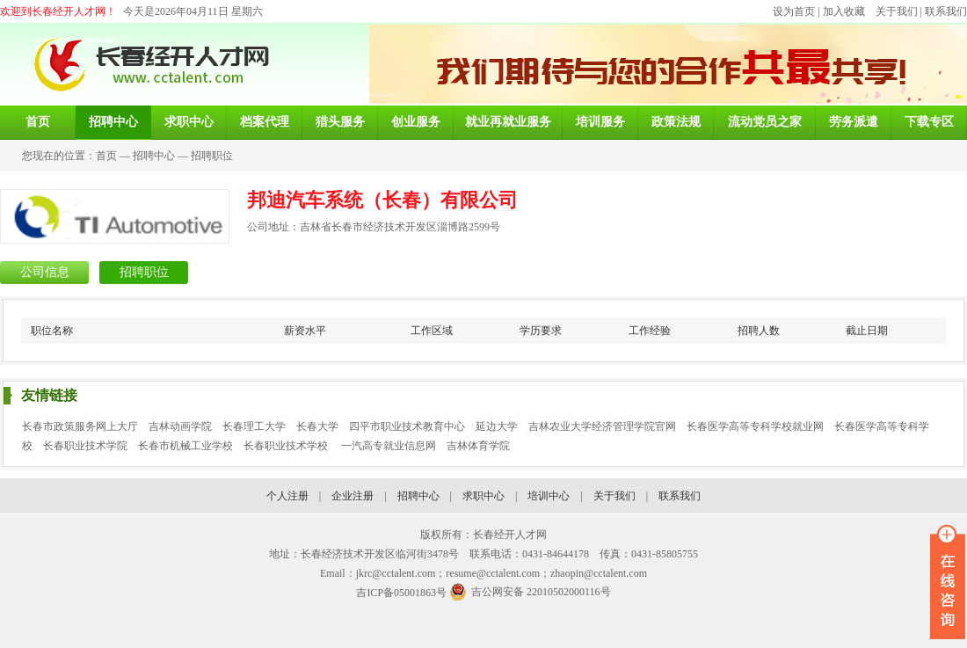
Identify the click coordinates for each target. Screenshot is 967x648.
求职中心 (483, 496)
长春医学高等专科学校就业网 (755, 426)
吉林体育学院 (478, 446)
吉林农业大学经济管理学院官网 (602, 426)
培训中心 (548, 496)
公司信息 (44, 272)
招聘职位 (212, 155)
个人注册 (287, 496)
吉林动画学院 (180, 426)
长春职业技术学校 (287, 446)
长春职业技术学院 (85, 446)
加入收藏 (844, 11)
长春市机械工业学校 (185, 446)
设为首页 (794, 11)
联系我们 (946, 11)
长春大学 (317, 426)
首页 (106, 155)
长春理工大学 (254, 426)
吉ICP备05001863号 (401, 592)
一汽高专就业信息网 (388, 446)
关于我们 (897, 11)
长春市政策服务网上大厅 (80, 426)
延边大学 (497, 426)
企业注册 (352, 496)
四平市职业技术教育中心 (407, 426)
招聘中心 (154, 155)
